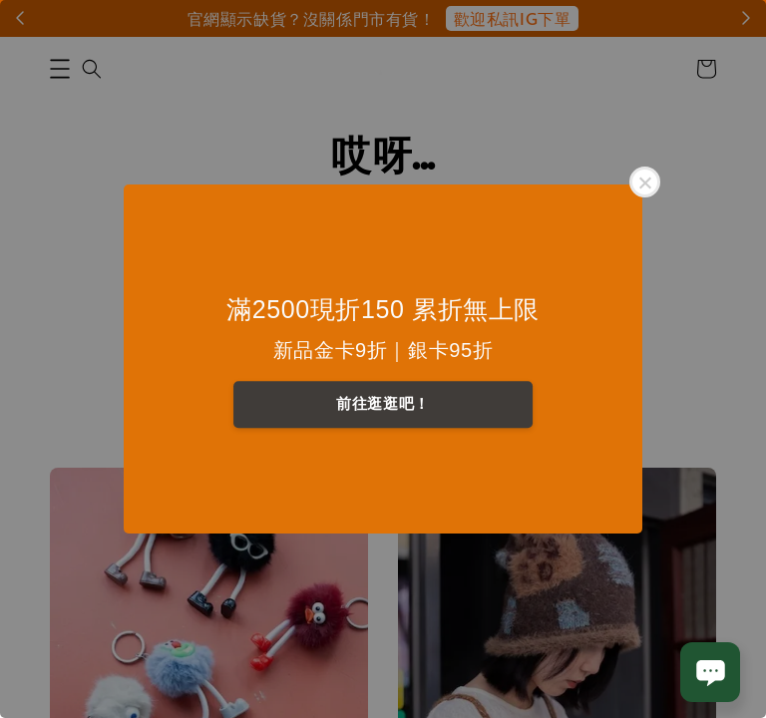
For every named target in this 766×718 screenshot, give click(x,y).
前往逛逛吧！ (383, 403)
